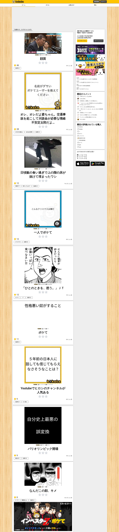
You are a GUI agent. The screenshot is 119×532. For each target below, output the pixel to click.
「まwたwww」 (81, 98)
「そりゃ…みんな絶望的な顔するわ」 (86, 107)
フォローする (82, 156)
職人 (95, 5)
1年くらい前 (69, 65)
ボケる (47, 5)
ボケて (79, 133)
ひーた (79, 142)
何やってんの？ (26, 186)
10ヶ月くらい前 (68, 183)
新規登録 (96, 1)
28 (16, 129)
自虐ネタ (17, 68)
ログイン (103, 1)
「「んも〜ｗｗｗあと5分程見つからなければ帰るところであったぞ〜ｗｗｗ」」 (90, 103)
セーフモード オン (82, 40)
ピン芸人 (25, 401)
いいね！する (82, 155)
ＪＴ (23, 297)
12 (16, 183)
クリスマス (18, 242)
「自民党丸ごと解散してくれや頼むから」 (87, 101)
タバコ (17, 297)
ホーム (23, 5)
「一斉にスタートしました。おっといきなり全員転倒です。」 (90, 109)
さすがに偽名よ (19, 132)
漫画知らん (24, 500)
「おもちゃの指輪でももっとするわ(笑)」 (87, 115)
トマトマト (80, 136)
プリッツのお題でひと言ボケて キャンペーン (90, 82)
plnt (79, 145)
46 (16, 65)
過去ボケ (17, 458)
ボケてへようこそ (98, 40)
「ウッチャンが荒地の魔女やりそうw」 (87, 117)
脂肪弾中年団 (81, 138)
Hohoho (80, 127)
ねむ (79, 147)
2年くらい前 (69, 339)
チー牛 (17, 500)
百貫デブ (17, 186)
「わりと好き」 (81, 119)
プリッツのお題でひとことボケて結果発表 (90, 78)
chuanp (79, 129)
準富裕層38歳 (81, 140)
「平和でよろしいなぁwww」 (84, 96)
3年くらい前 (69, 239)
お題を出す (71, 5)
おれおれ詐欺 (29, 132)
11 (16, 339)
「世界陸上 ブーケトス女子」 (84, 113)
